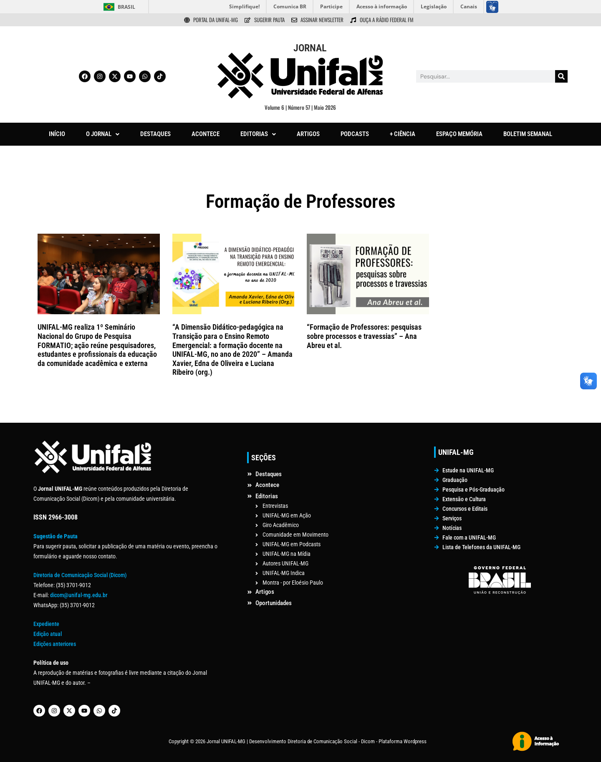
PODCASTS (355, 134)
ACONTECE (206, 134)
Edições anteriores (54, 644)
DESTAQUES (155, 134)
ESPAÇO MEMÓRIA (459, 134)
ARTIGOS (308, 134)
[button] (103, 134)
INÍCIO (57, 134)
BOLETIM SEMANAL (527, 134)
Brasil (126, 6)
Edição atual (47, 634)
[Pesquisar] (561, 76)
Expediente (46, 624)
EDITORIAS (258, 134)
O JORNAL (102, 134)
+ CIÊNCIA (402, 134)
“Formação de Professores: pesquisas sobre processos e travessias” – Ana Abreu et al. (364, 336)
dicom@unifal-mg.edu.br (78, 595)
